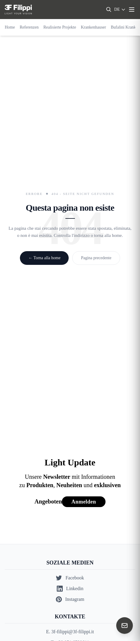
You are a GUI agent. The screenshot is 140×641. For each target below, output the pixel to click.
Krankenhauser (93, 27)
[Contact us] (124, 625)
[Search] (109, 9)
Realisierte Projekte (59, 27)
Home (10, 27)
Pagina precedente (96, 258)
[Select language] (120, 9)
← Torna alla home (44, 258)
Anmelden (83, 502)
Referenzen (29, 27)
